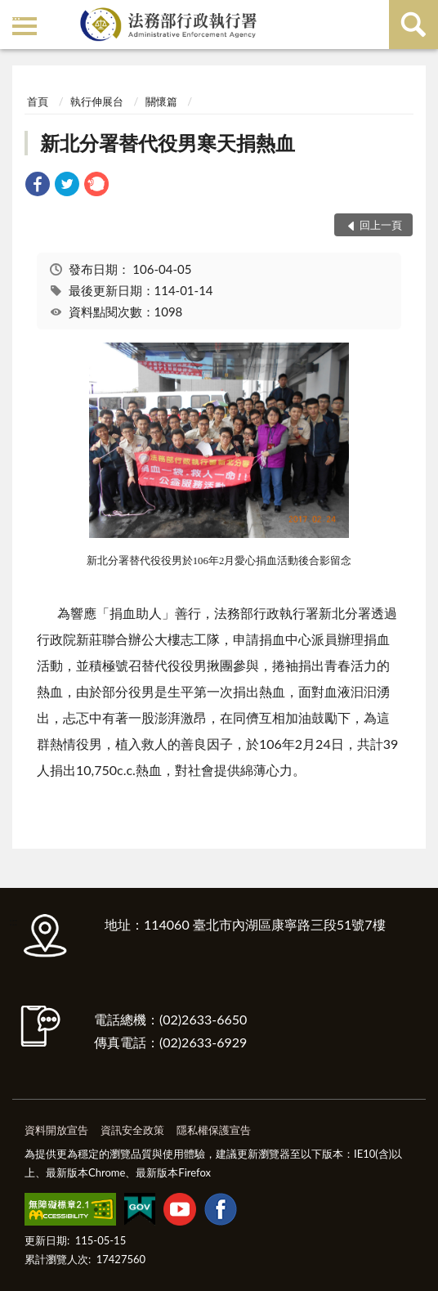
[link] (37, 186)
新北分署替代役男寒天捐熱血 (167, 143)
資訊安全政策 (132, 1129)
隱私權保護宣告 (214, 1129)
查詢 (413, 24)
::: (15, 14)
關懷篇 (161, 101)
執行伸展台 (96, 101)
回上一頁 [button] (381, 224)
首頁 (37, 101)
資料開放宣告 (56, 1129)
